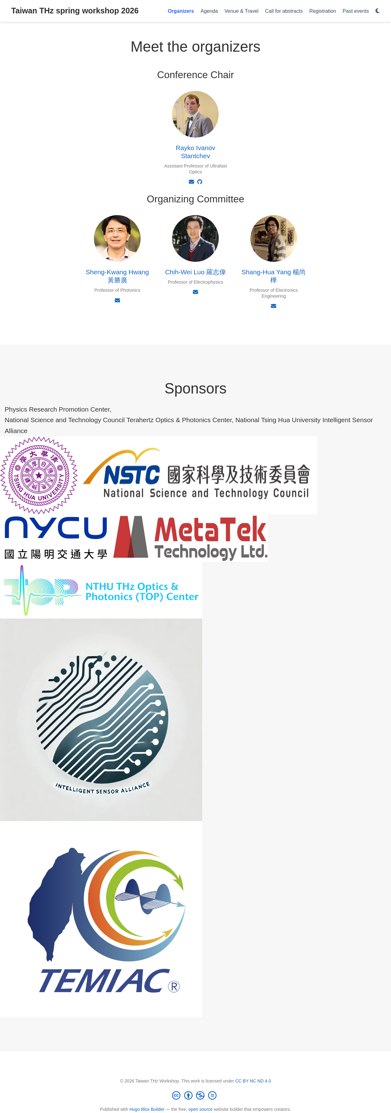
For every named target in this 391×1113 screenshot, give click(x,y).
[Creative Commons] (195, 1095)
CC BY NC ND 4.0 (253, 1080)
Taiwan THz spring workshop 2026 (75, 10)
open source (200, 1109)
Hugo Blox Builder (147, 1109)
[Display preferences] (377, 11)
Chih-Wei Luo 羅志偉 (195, 272)
